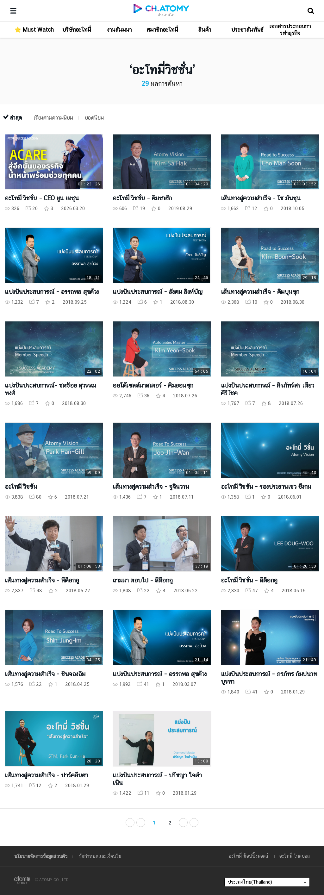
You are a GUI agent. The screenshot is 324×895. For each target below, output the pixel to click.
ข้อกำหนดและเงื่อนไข (100, 856)
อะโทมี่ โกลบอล (294, 856)
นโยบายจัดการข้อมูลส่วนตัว (40, 856)
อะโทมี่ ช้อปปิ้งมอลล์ (248, 856)
